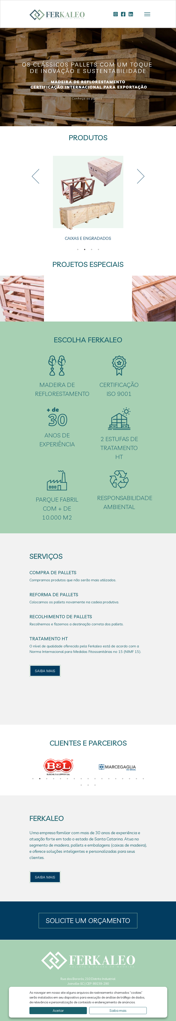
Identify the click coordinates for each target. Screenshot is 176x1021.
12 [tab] (109, 778)
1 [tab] (81, 119)
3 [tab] (95, 119)
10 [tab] (95, 778)
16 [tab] (136, 778)
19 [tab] (88, 785)
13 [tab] (115, 778)
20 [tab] (95, 785)
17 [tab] (143, 778)
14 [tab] (122, 778)
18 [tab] (81, 785)
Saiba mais (118, 1010)
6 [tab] (67, 778)
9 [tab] (88, 778)
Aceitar (58, 1010)
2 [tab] (88, 119)
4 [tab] (98, 249)
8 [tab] (81, 778)
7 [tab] (74, 778)
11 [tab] (102, 778)
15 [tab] (129, 778)
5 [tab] (60, 778)
